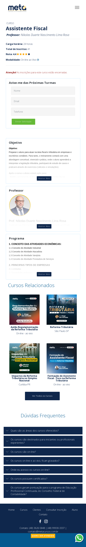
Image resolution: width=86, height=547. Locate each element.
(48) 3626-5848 (37, 528)
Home (11, 509)
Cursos (23, 509)
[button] (43, 431)
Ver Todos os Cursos (42, 396)
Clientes (37, 509)
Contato (43, 514)
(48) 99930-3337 (56, 528)
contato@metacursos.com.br (43, 531)
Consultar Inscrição (56, 509)
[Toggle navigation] (77, 7)
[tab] (43, 431)
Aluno (75, 509)
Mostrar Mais (44, 178)
